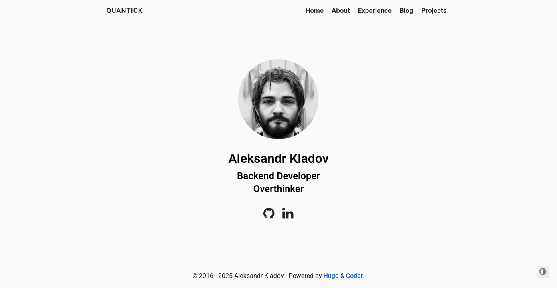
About (341, 10)
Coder (354, 276)
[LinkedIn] (287, 216)
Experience (375, 10)
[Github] (268, 216)
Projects (433, 10)
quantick (125, 10)
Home (314, 10)
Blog (407, 10)
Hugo (331, 276)
